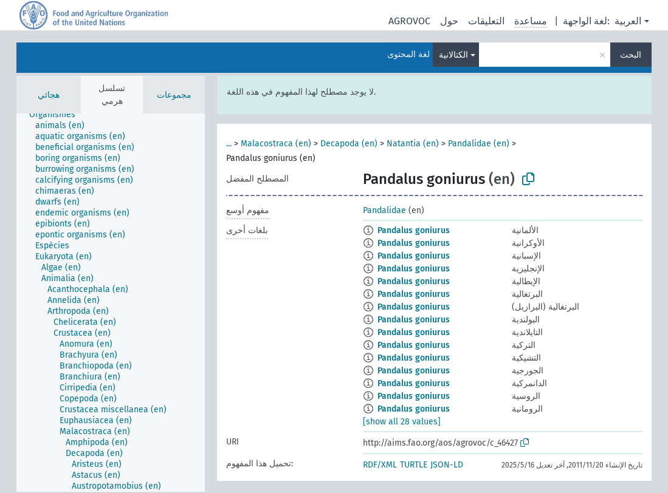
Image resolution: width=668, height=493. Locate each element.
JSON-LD (446, 465)
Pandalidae (384, 210)
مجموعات (174, 95)
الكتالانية (453, 55)
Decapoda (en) (348, 143)
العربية (628, 21)
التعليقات (486, 21)
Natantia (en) (413, 143)
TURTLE (413, 465)
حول (449, 21)
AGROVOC (409, 21)
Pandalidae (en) (478, 143)
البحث (630, 55)
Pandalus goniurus (413, 230)
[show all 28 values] (402, 421)
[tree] (110, 303)
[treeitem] (57, 114)
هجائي (49, 95)
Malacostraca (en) (276, 143)
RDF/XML (380, 465)
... (229, 143)
